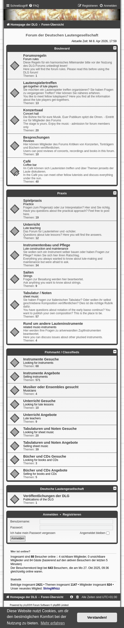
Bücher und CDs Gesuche (44, 456)
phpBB (26, 605)
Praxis (62, 193)
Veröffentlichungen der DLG (46, 496)
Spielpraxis (32, 200)
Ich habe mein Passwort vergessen (32, 533)
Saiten (28, 272)
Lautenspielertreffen (40, 83)
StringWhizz (51, 588)
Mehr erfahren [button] (53, 623)
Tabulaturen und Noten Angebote (50, 442)
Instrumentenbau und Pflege (46, 245)
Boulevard (62, 48)
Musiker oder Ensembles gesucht (51, 387)
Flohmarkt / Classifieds (62, 352)
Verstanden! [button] (97, 617)
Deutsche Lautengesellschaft (62, 489)
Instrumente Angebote (41, 373)
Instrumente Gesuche (41, 359)
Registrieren (72, 514)
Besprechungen (36, 137)
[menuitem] (34, 5)
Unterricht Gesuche (39, 401)
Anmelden (50, 514)
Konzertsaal (33, 110)
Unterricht (31, 224)
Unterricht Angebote (40, 415)
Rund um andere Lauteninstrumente (53, 323)
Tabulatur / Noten (37, 293)
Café (27, 161)
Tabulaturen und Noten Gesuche (50, 429)
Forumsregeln (34, 55)
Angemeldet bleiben (94, 533)
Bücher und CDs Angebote (45, 470)
